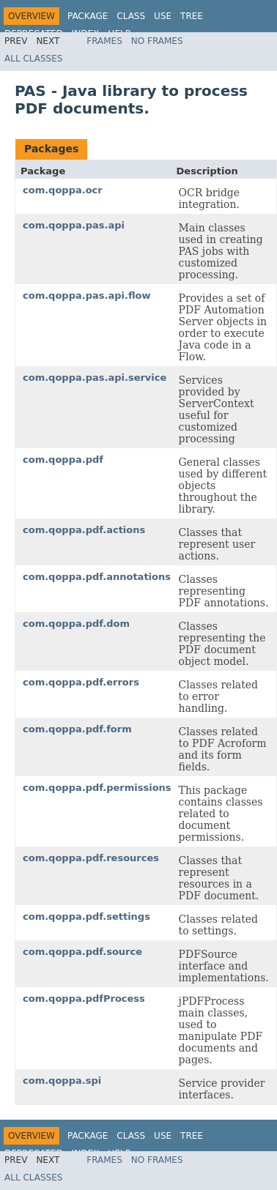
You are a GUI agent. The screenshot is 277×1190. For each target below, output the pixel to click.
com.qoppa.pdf (63, 459)
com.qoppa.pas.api (74, 225)
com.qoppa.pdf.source (82, 951)
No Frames (157, 41)
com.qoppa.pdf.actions (84, 529)
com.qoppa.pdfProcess (84, 998)
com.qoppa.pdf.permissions (97, 787)
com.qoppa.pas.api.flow (86, 295)
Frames (104, 41)
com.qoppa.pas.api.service (94, 377)
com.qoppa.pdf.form (77, 729)
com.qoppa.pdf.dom (76, 623)
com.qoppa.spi (62, 1080)
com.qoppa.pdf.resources (91, 857)
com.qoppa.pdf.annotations (97, 576)
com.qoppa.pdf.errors (81, 682)
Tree (191, 16)
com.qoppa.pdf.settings (86, 916)
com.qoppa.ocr (63, 190)
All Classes (33, 58)
